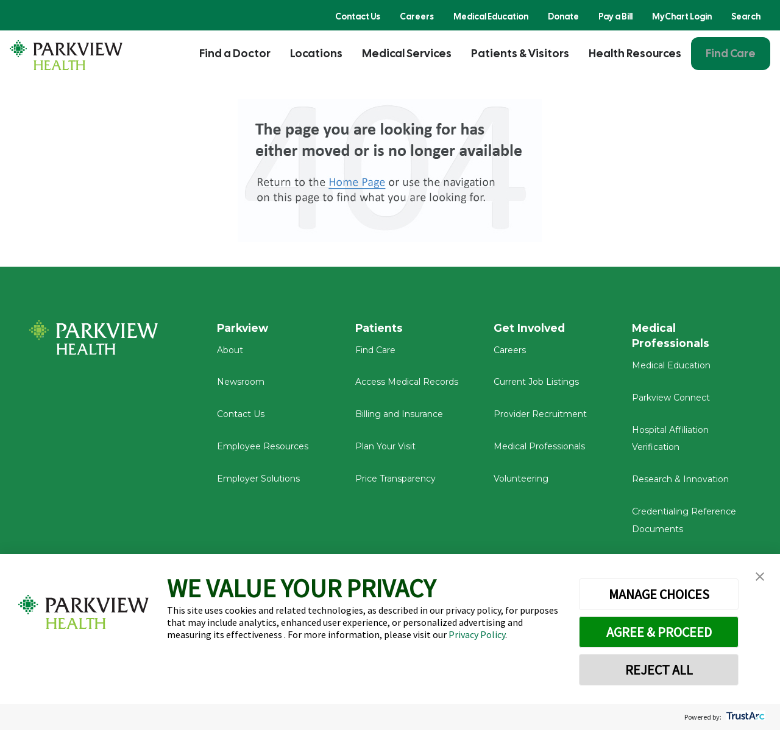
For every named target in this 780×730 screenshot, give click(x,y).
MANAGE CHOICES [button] (659, 594)
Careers (417, 16)
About (230, 352)
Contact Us (357, 16)
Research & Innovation (680, 482)
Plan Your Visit (385, 448)
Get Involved (530, 328)
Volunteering (521, 481)
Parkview (244, 328)
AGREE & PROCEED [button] (659, 632)
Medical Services (407, 53)
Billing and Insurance (399, 416)
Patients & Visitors (520, 53)
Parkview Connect (671, 400)
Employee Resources (262, 448)
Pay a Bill (615, 16)
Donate (563, 16)
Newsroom (240, 384)
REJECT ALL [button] (659, 669)
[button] (760, 577)
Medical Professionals (539, 448)
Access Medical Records (406, 384)
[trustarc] (744, 716)
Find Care (731, 53)
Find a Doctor (235, 53)
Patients (379, 328)
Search (745, 16)
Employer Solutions (258, 481)
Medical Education (490, 16)
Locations (316, 53)
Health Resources (635, 53)
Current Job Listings (536, 384)
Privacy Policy (476, 634)
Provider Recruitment (540, 416)
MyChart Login (682, 16)
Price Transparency (395, 481)
